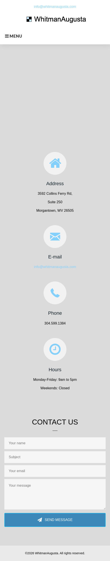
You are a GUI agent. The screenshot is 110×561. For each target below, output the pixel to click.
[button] (55, 520)
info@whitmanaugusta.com (55, 6)
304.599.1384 (55, 323)
